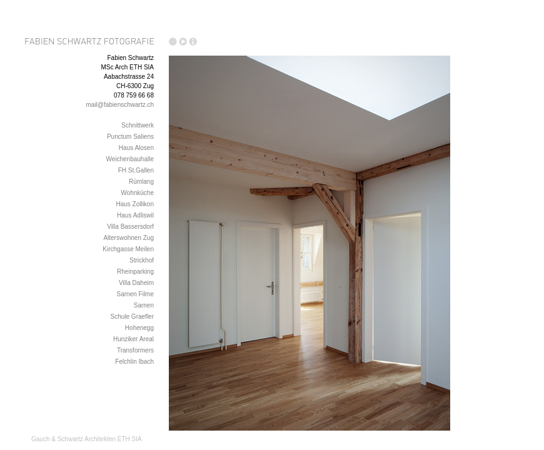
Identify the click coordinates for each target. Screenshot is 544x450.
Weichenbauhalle (130, 159)
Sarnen (144, 305)
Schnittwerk (137, 125)
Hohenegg (139, 327)
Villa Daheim (136, 282)
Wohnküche (137, 192)
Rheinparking (135, 271)
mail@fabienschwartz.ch (120, 104)
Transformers (135, 350)
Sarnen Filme (135, 294)
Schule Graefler (132, 316)
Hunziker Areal (133, 339)
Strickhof (141, 260)
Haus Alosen (136, 147)
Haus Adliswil (135, 215)
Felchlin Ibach (134, 361)
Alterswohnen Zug (128, 237)
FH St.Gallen (136, 170)
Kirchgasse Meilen (128, 249)
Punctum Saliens (130, 136)
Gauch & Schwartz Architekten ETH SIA (86, 439)
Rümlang (141, 181)
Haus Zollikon (135, 204)
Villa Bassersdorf (130, 226)
